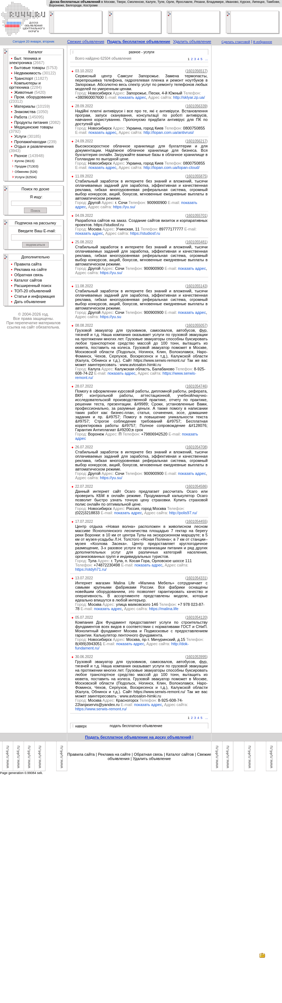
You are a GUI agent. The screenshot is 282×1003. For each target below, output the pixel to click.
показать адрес (132, 97)
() (196, 71)
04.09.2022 (84, 216)
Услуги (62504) (26, 177)
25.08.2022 (84, 242)
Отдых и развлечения (34, 146)
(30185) (33, 136)
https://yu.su (110, 317)
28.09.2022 (84, 106)
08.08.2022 (84, 325)
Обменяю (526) (26, 172)
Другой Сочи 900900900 (126, 268)
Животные (23, 92)
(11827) (40, 78)
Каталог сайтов (28, 280)
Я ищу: (36, 197)
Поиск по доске (35, 189)
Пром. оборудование (33, 97)
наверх (81, 726)
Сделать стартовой (236, 42)
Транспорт (23, 78)
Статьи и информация (34, 296)
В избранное (262, 42)
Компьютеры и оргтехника (25, 85)
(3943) (15, 150)
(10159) (42, 106)
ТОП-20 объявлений (32, 291)
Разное (20, 156)
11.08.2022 (84, 286)
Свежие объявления (85, 41)
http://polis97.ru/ (183, 513)
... (206, 59)
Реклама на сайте (30, 269)
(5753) (51, 67)
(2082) (54, 122)
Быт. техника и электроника (25, 60)
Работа (20, 117)
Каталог (35, 52)
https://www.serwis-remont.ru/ (101, 709)
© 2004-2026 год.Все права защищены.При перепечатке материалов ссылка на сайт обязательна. (33, 320)
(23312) (16, 101)
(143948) (35, 156)
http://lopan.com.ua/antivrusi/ (169, 132)
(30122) (48, 73)
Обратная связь (28, 275)
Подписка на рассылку (35, 223)
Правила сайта (28, 264)
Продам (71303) (26, 166)
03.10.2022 (84, 71)
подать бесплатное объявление (136, 726)
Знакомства (25, 111)
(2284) (35, 87)
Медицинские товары (33, 127)
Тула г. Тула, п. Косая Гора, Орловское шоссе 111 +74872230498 (133, 563)
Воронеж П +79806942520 (128, 434)
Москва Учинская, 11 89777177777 (135, 229)
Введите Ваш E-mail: (36, 231)
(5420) (39, 92)
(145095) (35, 117)
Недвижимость (28, 73)
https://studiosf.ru (145, 233)
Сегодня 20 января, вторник (33, 41)
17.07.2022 (84, 522)
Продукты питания (31, 122)
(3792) (15, 131)
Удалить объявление (192, 41)
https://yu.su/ (124, 207)
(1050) (41, 111)
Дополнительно (35, 257)
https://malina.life (164, 609)
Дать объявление (30, 302)
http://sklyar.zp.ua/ (189, 97)
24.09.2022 (84, 141)
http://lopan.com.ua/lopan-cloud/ (172, 167)
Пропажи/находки (30, 142)
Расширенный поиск (33, 285)
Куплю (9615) (24, 161)
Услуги (20, 136)
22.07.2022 (84, 486)
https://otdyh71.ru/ (91, 569)
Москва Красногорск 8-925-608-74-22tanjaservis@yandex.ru (129, 702)
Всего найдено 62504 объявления (103, 58)
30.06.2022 (84, 657)
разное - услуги (141, 52)
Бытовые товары (29, 67)
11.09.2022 (84, 176)
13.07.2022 (84, 578)
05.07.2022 (84, 617)
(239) (51, 142)
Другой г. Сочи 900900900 (128, 202)
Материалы (24, 106)
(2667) (38, 62)
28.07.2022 (84, 386)
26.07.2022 (84, 447)
